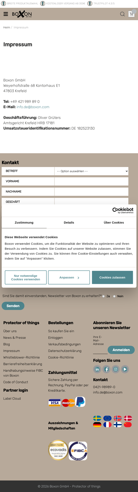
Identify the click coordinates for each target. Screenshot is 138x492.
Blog (6, 344)
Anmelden (121, 350)
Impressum (11, 351)
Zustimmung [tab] (24, 222)
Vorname (12, 181)
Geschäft (13, 202)
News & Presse (14, 338)
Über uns (10, 331)
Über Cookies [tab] (114, 222)
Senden (13, 306)
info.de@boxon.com (33, 107)
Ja (106, 296)
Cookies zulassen (112, 277)
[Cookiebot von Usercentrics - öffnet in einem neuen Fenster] (115, 211)
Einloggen (55, 338)
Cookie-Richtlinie (61, 357)
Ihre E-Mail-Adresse (98, 340)
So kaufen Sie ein (61, 331)
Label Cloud (12, 398)
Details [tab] (69, 222)
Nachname (13, 191)
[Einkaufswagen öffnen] (131, 14)
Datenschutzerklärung (64, 351)
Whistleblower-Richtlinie (21, 357)
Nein (118, 296)
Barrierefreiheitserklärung (22, 364)
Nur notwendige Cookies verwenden (25, 277)
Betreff (12, 171)
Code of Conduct (15, 382)
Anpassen (69, 277)
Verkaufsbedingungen (64, 344)
